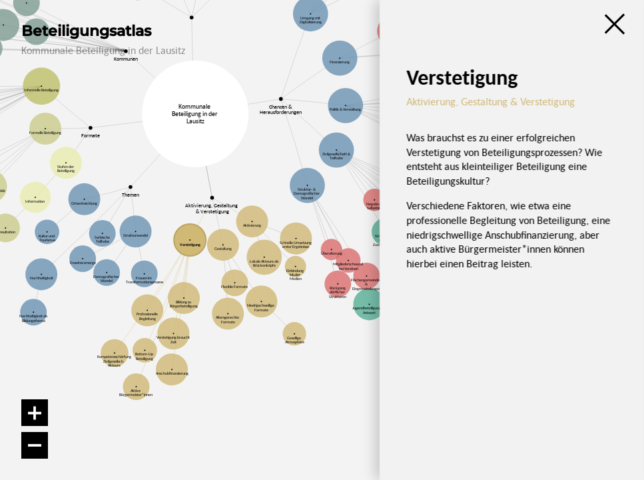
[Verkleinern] (34, 445)
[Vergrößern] (34, 412)
